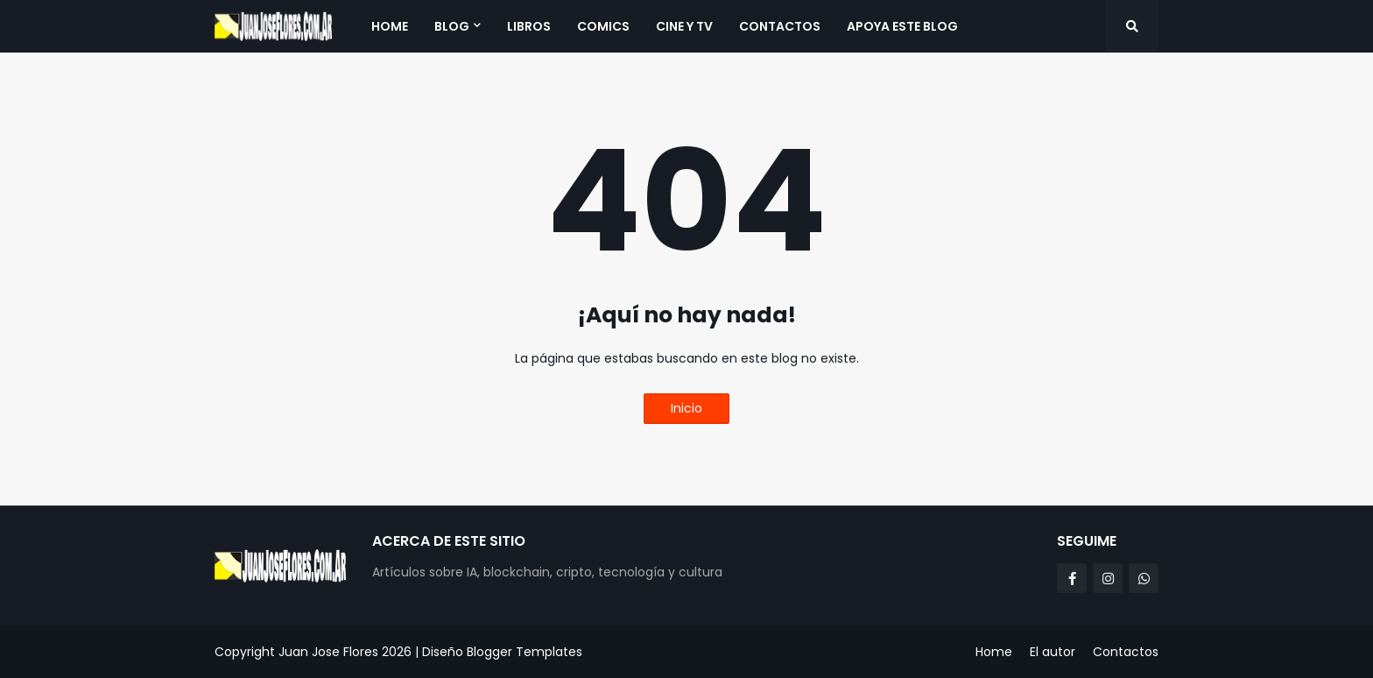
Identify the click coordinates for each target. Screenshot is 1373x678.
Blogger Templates (524, 651)
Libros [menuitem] (529, 26)
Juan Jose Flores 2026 (345, 651)
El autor (1052, 651)
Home (993, 651)
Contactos (1125, 651)
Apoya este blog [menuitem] (902, 26)
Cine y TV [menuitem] (684, 26)
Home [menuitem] (389, 26)
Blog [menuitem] (451, 26)
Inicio (686, 408)
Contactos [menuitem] (779, 26)
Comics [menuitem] (603, 26)
